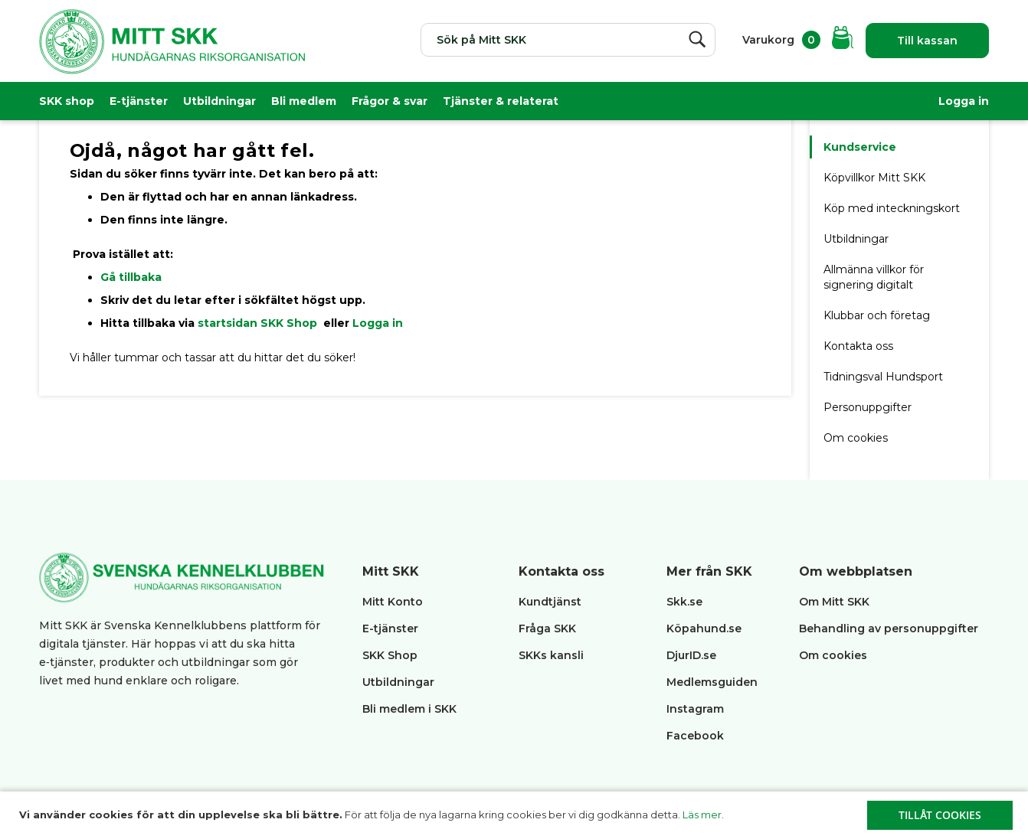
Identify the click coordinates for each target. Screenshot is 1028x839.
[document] (516, 815)
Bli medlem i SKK (409, 709)
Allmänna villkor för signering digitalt (873, 277)
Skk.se (684, 602)
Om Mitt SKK (834, 602)
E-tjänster (139, 101)
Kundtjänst (550, 602)
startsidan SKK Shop (259, 323)
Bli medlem (303, 101)
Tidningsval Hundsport (883, 377)
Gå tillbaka (131, 277)
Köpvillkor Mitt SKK (875, 177)
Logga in (963, 101)
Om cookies (855, 438)
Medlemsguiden (713, 682)
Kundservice (859, 147)
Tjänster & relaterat (500, 101)
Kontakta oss (858, 346)
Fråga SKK (547, 628)
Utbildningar (219, 101)
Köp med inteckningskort (891, 208)
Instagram (695, 709)
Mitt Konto (392, 602)
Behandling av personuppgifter (888, 628)
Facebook (695, 736)
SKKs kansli (551, 655)
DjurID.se (691, 655)
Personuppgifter (867, 407)
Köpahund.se (704, 628)
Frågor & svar (389, 101)
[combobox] (568, 40)
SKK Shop (389, 655)
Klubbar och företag (876, 315)
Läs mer (702, 814)
